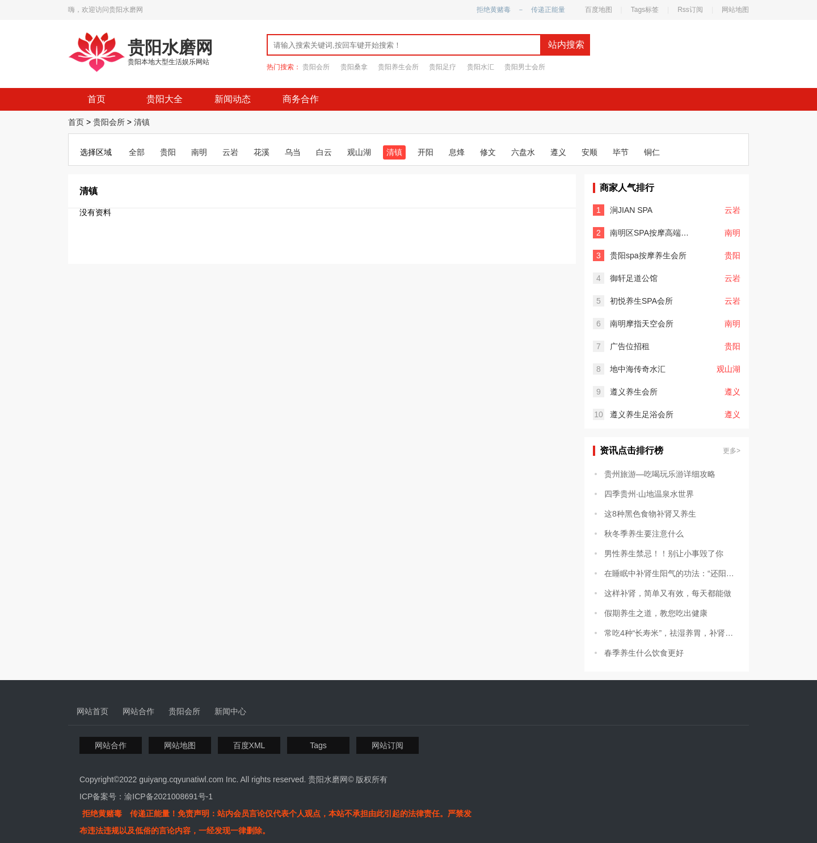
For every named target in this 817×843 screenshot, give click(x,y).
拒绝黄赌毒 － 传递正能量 (521, 10)
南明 (199, 152)
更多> (731, 451)
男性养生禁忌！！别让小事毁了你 (663, 553)
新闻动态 (232, 99)
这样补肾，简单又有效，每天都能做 (667, 593)
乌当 (293, 152)
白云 (324, 152)
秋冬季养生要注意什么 (644, 533)
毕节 (621, 152)
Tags (318, 745)
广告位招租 (630, 346)
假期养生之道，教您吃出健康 (655, 613)
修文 (488, 152)
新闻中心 (230, 711)
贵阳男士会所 (524, 67)
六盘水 (523, 152)
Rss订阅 (690, 10)
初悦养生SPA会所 (641, 300)
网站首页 (92, 711)
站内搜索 (566, 44)
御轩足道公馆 (634, 278)
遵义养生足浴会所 (641, 414)
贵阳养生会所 (398, 67)
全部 (137, 152)
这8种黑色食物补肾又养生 (650, 513)
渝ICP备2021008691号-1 (168, 796)
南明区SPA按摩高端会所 (652, 232)
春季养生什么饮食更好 (644, 652)
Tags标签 (645, 10)
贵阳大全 (164, 99)
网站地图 (735, 10)
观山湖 (359, 152)
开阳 (425, 152)
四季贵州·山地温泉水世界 (649, 493)
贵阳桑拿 (354, 67)
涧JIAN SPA (631, 210)
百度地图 (598, 10)
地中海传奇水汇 (638, 369)
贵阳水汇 (480, 67)
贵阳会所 (316, 67)
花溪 (261, 152)
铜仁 (652, 152)
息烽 (457, 152)
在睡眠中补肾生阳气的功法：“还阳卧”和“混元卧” (672, 573)
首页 (96, 99)
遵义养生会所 (634, 391)
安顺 (589, 152)
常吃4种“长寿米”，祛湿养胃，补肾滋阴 (672, 633)
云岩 (230, 152)
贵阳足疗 (442, 67)
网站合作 (138, 711)
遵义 (558, 152)
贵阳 (168, 152)
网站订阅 (387, 745)
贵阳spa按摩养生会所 (648, 255)
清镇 (142, 122)
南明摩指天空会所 (641, 323)
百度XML (249, 745)
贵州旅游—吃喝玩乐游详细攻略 (659, 474)
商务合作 (301, 99)
